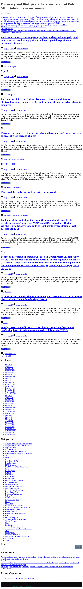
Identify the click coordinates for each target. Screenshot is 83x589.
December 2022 (10, 405)
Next (9, 356)
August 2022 (9, 413)
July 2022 (8, 415)
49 (6, 356)
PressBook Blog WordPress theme (21, 586)
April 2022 (9, 421)
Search (3, 544)
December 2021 (10, 429)
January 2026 (9, 372)
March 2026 (9, 369)
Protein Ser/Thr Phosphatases (15, 513)
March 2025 (9, 382)
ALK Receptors (10, 449)
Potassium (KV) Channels (12, 187)
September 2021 (10, 434)
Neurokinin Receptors (12, 488)
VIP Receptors (10, 538)
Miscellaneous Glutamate (14, 486)
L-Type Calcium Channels (14, 480)
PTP (6, 515)
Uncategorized (10, 533)
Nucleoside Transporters (13, 494)
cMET (7, 455)
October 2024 (10, 392)
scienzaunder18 (22, 49)
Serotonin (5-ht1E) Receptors (13, 159)
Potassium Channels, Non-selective (15, 215)
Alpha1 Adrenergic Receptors (15, 451)
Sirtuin (7, 523)
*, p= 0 (4, 71)
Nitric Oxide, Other (12, 492)
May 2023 (8, 396)
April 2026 (9, 367)
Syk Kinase (7, 292)
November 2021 (10, 431)
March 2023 (9, 400)
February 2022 (10, 425)
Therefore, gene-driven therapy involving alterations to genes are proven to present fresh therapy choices (37, 567)
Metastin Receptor (9, 66)
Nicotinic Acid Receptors (14, 490)
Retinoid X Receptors (12, 517)
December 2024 (10, 388)
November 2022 (10, 407)
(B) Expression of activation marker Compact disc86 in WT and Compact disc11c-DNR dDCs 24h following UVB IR (41, 298)
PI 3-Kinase (9, 504)
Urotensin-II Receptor (12, 535)
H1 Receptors (10, 471)
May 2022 (8, 419)
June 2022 (8, 417)
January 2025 (9, 386)
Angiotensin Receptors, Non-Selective (18, 453)
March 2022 (9, 423)
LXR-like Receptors (12, 482)
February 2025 (10, 384)
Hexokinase (9, 475)
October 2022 (10, 409)
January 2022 (9, 427)
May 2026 (8, 365)
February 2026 (10, 371)
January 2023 (9, 403)
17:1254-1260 (8, 163)
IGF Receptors (10, 476)
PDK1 (7, 502)
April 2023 (9, 398)
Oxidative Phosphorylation (14, 498)
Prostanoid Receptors (12, 509)
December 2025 (10, 374)
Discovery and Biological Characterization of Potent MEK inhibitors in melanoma (39, 6)
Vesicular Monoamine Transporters (17, 536)
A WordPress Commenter (14, 578)
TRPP (5, 128)
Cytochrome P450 (9, 354)
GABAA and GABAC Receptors (16, 467)
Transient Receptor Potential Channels (18, 529)
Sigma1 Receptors (11, 521)
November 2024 (10, 390)
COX (7, 457)
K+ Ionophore (10, 478)
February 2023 (10, 402)
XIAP (5, 323)
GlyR (7, 469)
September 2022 (10, 411)
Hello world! (29, 578)
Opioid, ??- (9, 496)
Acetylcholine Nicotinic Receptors (17, 446)
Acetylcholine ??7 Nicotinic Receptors (18, 444)
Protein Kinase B (11, 511)
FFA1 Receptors (9, 94)
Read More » (5, 62)
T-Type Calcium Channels (14, 527)
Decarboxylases (10, 463)
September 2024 (10, 394)
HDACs (8, 473)
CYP (5, 252)
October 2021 (10, 432)
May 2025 (8, 380)
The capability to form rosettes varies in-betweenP (28, 192)
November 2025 (10, 376)
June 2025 (8, 378)
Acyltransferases (11, 447)
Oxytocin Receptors (12, 500)
